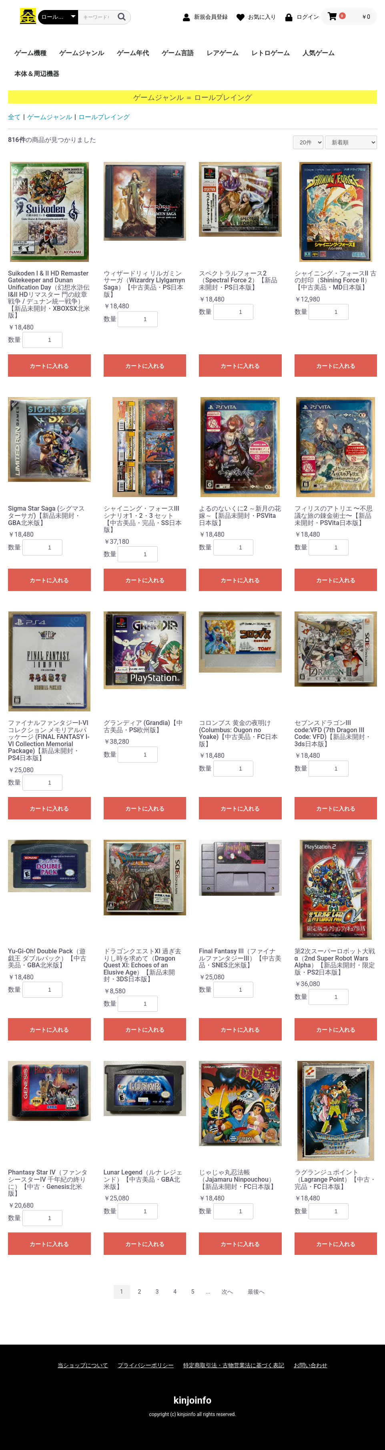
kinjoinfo (192, 1400)
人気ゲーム (319, 53)
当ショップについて (83, 1365)
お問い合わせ (310, 1365)
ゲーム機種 (30, 53)
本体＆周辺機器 (36, 74)
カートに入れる (49, 366)
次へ (227, 1291)
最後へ (256, 1291)
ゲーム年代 (133, 53)
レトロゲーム (270, 53)
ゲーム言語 (178, 53)
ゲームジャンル (81, 53)
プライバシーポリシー (146, 1365)
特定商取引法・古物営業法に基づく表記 (233, 1365)
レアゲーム (223, 53)
